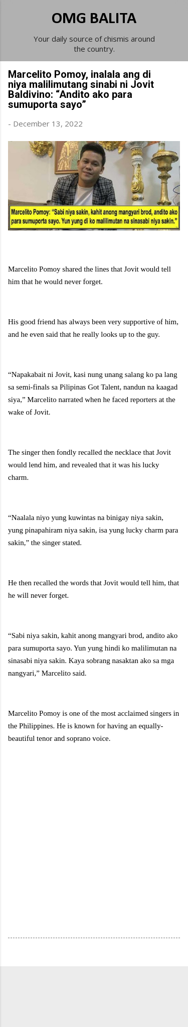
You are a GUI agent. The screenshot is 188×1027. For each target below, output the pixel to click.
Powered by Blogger (94, 988)
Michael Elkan (117, 1007)
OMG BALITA (94, 19)
